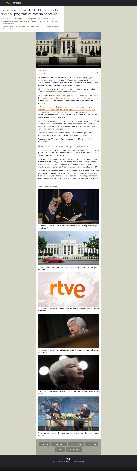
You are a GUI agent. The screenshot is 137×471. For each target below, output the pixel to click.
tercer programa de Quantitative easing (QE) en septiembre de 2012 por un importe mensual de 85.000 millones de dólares (67, 109)
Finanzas (60, 449)
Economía (44, 444)
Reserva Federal (44, 80)
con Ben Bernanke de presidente (65, 107)
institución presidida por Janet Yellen (65, 96)
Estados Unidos (59, 444)
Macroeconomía (74, 449)
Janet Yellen (91, 444)
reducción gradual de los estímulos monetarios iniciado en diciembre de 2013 (69, 98)
